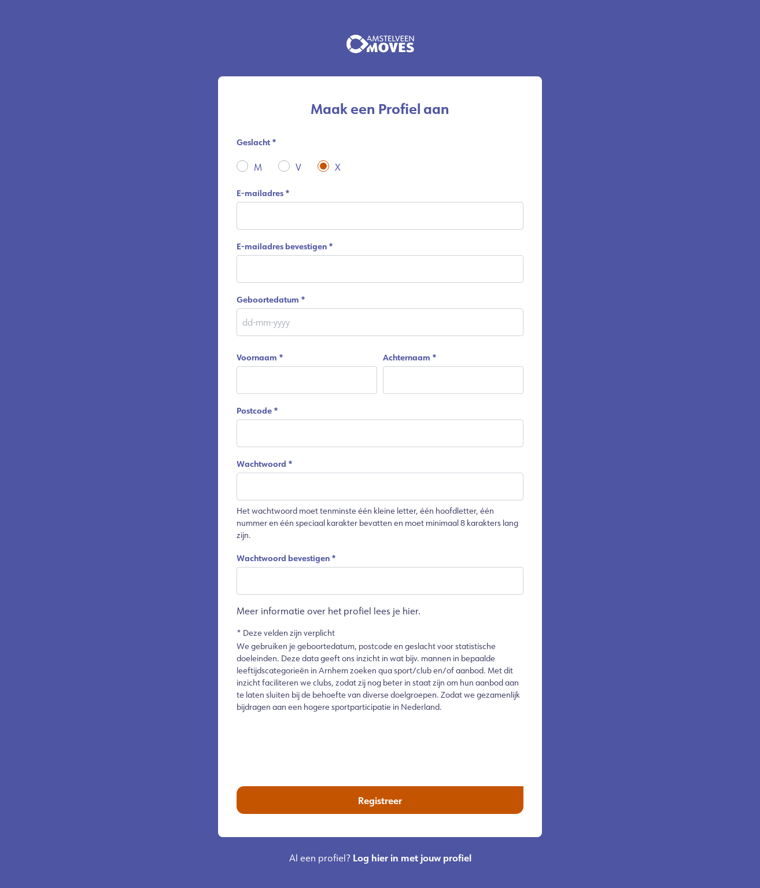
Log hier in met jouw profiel (412, 858)
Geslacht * (256, 142)
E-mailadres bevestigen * (285, 246)
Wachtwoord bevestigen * (286, 557)
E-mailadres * (263, 192)
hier (410, 611)
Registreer (380, 800)
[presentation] (380, 745)
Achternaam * (410, 357)
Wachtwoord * (265, 463)
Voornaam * (260, 357)
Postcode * (257, 410)
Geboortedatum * (271, 299)
